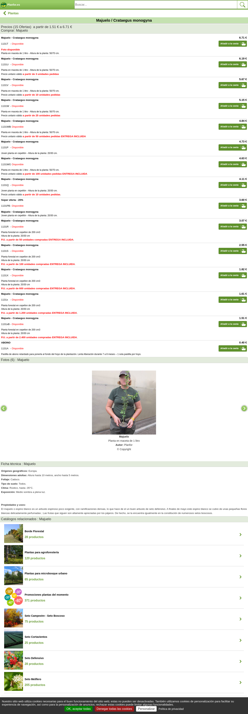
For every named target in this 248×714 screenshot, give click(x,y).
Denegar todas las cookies (114, 708)
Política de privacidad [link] (171, 708)
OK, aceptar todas (78, 708)
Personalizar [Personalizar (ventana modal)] (146, 708)
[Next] (244, 408)
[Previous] (4, 408)
